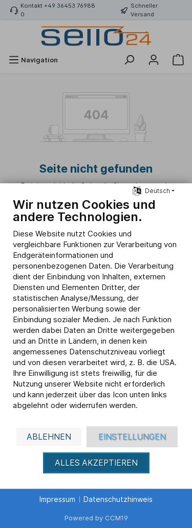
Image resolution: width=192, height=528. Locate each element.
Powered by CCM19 (96, 518)
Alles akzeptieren (96, 463)
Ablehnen (49, 437)
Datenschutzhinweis (118, 499)
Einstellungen (132, 437)
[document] (96, 311)
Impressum (57, 499)
